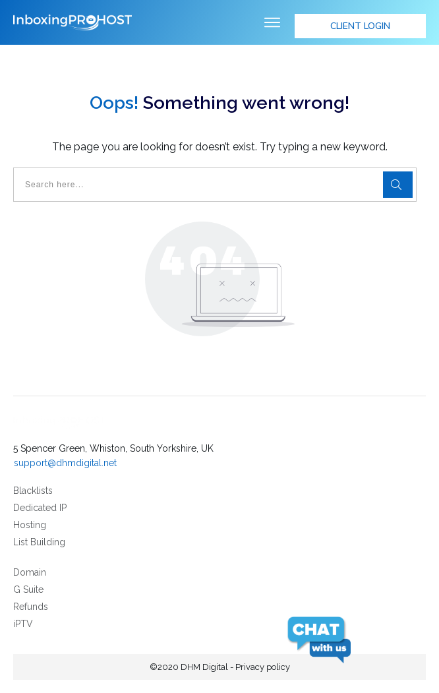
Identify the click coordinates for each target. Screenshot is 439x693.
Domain (29, 572)
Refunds (30, 606)
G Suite (28, 589)
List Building (39, 542)
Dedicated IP (40, 507)
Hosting (29, 525)
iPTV (23, 623)
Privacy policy (262, 667)
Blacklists (33, 490)
